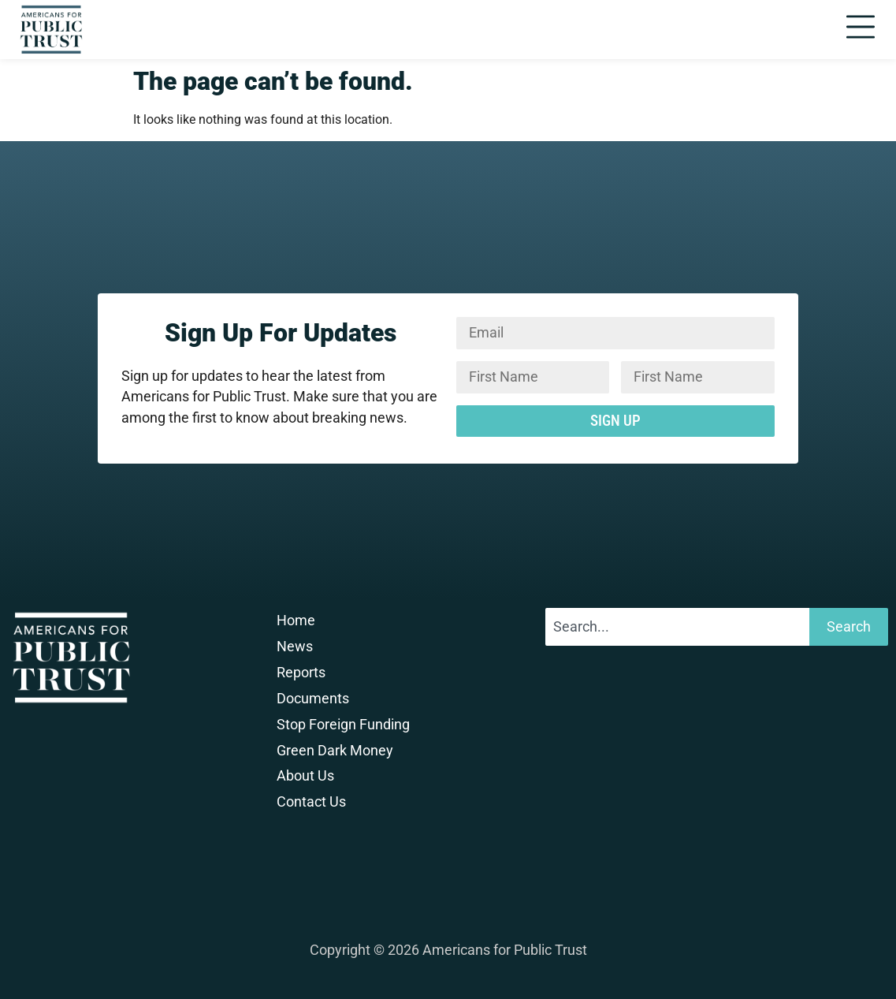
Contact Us (311, 802)
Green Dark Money (335, 751)
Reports (301, 672)
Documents (313, 698)
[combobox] (677, 627)
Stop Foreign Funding (343, 724)
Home (296, 620)
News (295, 646)
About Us (305, 776)
